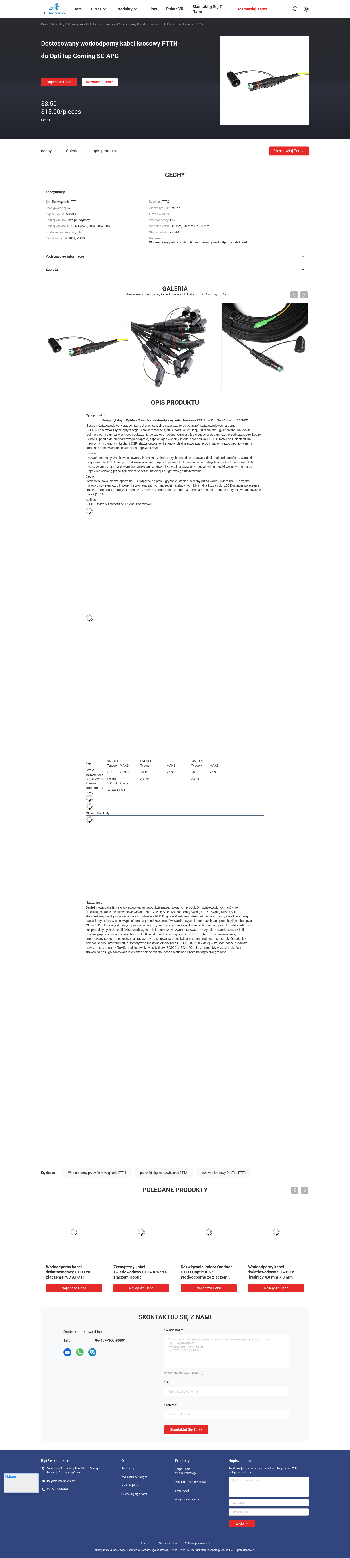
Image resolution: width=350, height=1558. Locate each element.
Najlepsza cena (59, 82)
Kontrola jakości (131, 1485)
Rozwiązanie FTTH (81, 24)
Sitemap (145, 1543)
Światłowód (182, 1490)
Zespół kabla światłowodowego (186, 1471)
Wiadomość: (174, 1330)
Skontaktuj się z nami (134, 1494)
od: (168, 1382)
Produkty (58, 24)
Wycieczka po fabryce (134, 1477)
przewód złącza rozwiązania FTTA (163, 1173)
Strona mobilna (167, 1543)
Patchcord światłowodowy (190, 1481)
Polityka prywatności (197, 1543)
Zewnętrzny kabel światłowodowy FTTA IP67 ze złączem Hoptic (140, 1272)
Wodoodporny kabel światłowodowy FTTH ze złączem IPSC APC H (68, 1272)
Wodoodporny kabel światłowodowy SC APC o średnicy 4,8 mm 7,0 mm (271, 1272)
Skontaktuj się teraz (186, 1429)
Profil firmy (127, 1468)
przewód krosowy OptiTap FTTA (224, 1173)
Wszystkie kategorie (187, 1499)
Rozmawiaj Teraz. (100, 82)
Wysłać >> (242, 1523)
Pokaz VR (174, 8)
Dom (44, 24)
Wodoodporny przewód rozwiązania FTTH (97, 1173)
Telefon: (171, 1405)
